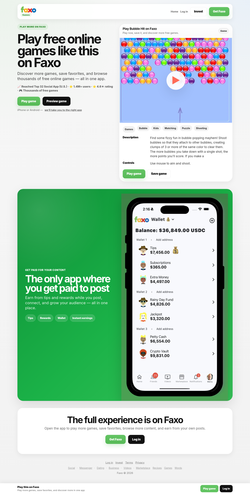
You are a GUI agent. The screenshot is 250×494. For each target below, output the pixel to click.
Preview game (57, 101)
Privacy (140, 462)
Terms (129, 462)
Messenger (86, 467)
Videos (128, 467)
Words (178, 467)
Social (71, 467)
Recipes (157, 467)
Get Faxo (219, 11)
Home (174, 11)
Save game (159, 173)
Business (114, 467)
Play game (28, 101)
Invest (198, 11)
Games (168, 467)
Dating (100, 467)
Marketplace (143, 467)
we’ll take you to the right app (63, 110)
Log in (184, 11)
